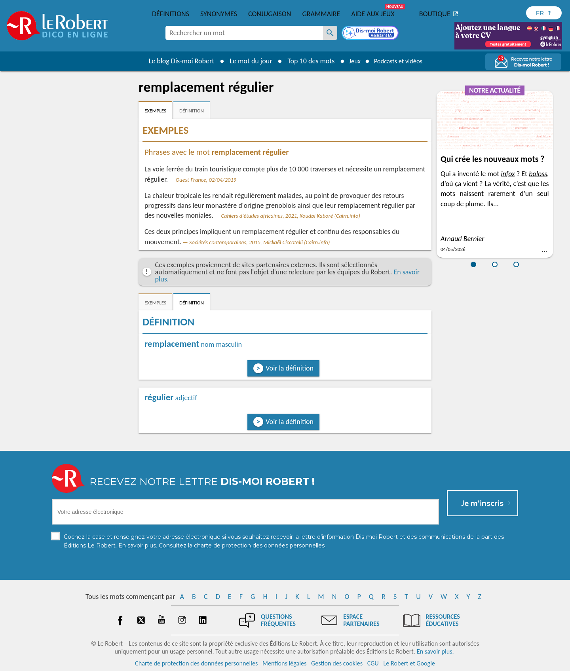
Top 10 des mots (306, 61)
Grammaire (321, 14)
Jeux (351, 61)
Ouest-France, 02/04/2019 (206, 179)
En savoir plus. (435, 651)
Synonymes (218, 14)
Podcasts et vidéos (399, 61)
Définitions (170, 14)
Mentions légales (284, 663)
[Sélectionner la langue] (544, 12)
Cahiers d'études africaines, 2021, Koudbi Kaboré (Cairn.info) (290, 215)
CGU (373, 663)
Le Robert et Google (409, 663)
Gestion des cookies (337, 663)
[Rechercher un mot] (330, 33)
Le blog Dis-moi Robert (176, 61)
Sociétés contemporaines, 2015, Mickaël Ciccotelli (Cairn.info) (259, 242)
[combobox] (244, 33)
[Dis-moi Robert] (371, 34)
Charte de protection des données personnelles (196, 663)
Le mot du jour (246, 61)
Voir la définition (290, 368)
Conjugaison (269, 14)
